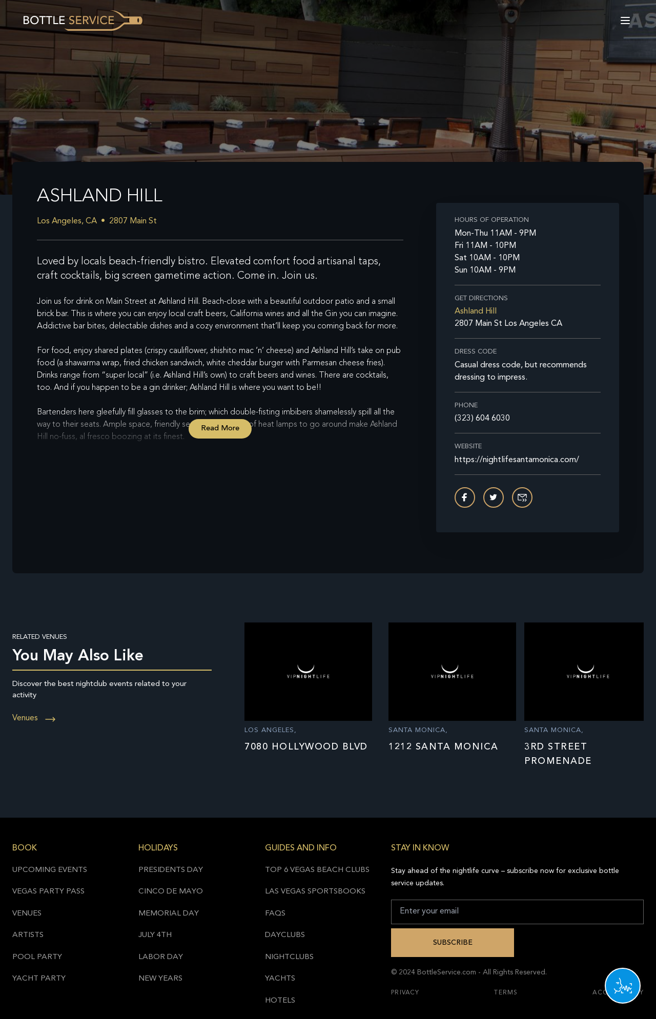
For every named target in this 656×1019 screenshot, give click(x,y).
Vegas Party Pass (48, 892)
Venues (34, 718)
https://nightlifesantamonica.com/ (517, 460)
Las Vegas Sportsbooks (315, 892)
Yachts (280, 979)
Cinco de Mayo (170, 892)
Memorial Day (168, 914)
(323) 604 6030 (482, 418)
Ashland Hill (476, 311)
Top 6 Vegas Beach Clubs (317, 870)
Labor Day (160, 957)
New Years (160, 979)
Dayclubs (285, 935)
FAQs (275, 914)
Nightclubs (289, 957)
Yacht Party (39, 979)
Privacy (405, 993)
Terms (506, 993)
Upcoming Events (49, 870)
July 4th (155, 935)
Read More (220, 428)
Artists (28, 935)
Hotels (280, 1001)
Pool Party (37, 957)
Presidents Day (170, 870)
